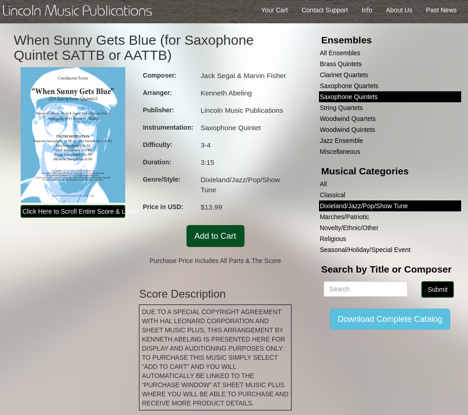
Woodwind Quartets (348, 118)
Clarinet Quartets (344, 75)
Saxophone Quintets (349, 96)
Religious (333, 238)
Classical (333, 195)
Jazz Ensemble (341, 140)
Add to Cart (215, 236)
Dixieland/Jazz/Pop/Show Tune (364, 206)
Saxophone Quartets (349, 85)
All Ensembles (340, 53)
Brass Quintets (341, 64)
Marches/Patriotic (344, 217)
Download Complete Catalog (390, 319)
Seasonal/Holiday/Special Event (365, 249)
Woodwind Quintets (347, 129)
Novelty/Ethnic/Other (349, 227)
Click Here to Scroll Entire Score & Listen (73, 211)
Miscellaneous (340, 151)
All (323, 184)
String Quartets (341, 107)
